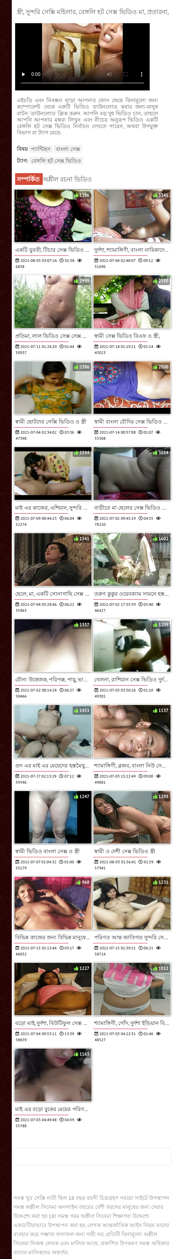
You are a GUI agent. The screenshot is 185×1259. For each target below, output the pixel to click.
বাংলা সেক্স (68, 149)
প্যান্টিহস (40, 149)
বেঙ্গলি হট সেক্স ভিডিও (56, 160)
